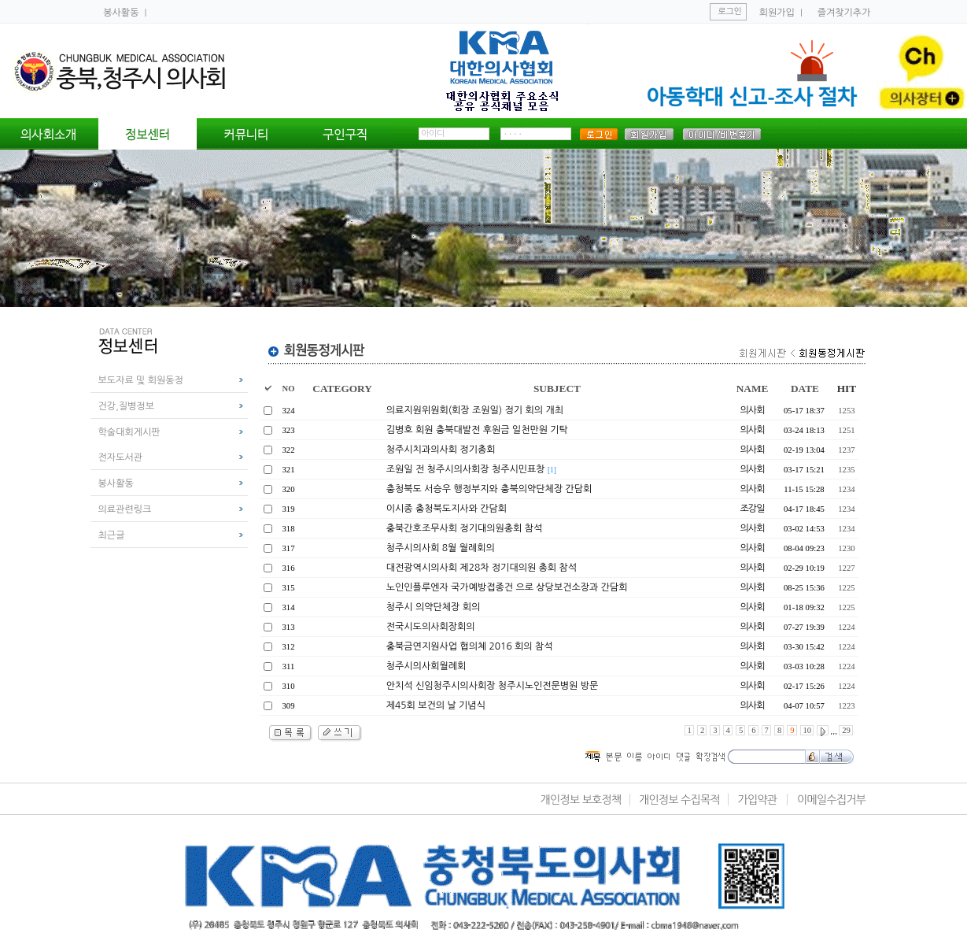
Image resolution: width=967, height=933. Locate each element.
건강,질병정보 (126, 406)
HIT (846, 388)
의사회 (752, 410)
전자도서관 (120, 457)
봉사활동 (122, 12)
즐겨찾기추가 (844, 12)
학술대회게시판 (129, 432)
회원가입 (777, 12)
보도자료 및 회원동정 (140, 380)
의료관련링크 (125, 509)
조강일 (752, 508)
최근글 (111, 535)
